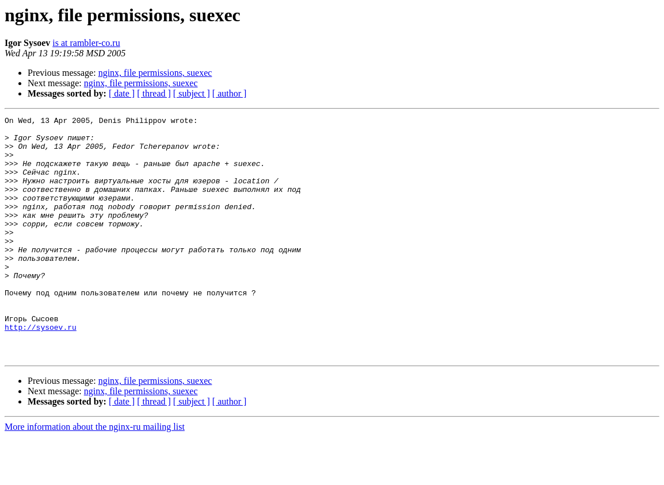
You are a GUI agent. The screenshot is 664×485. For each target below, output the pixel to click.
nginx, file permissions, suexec (155, 73)
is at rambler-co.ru (86, 43)
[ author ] (229, 93)
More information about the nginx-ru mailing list (95, 475)
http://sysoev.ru (41, 370)
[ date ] (122, 93)
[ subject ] (191, 93)
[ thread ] (154, 93)
